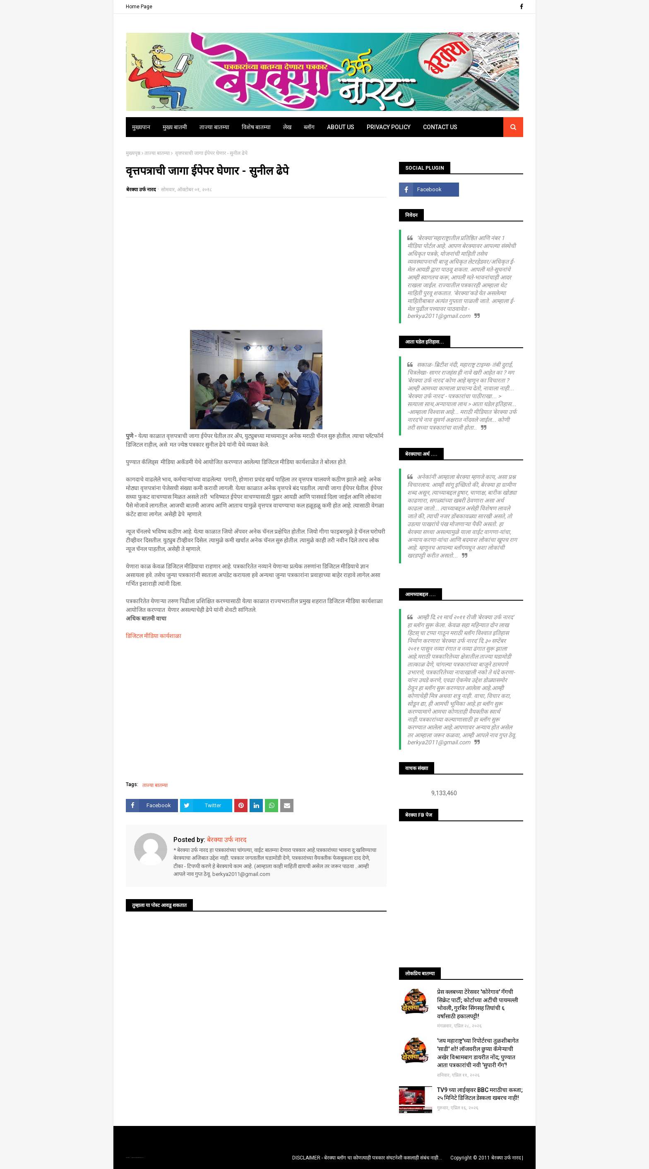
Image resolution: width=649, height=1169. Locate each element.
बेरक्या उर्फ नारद (141, 189)
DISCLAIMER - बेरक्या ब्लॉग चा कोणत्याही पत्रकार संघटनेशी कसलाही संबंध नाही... (367, 1158)
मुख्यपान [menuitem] (141, 127)
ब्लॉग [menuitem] (309, 127)
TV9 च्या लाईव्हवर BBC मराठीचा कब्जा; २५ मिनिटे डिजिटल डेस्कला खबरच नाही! (480, 1094)
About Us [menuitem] (340, 127)
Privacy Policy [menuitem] (389, 127)
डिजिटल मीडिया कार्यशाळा (153, 636)
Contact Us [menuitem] (440, 127)
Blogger (142, 1157)
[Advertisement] (256, 264)
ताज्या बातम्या (157, 153)
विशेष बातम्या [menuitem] (256, 127)
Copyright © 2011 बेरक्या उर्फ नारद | (486, 1158)
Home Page (139, 7)
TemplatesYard (134, 1157)
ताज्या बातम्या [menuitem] (214, 127)
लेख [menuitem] (287, 127)
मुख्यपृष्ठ (133, 153)
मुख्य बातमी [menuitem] (175, 127)
